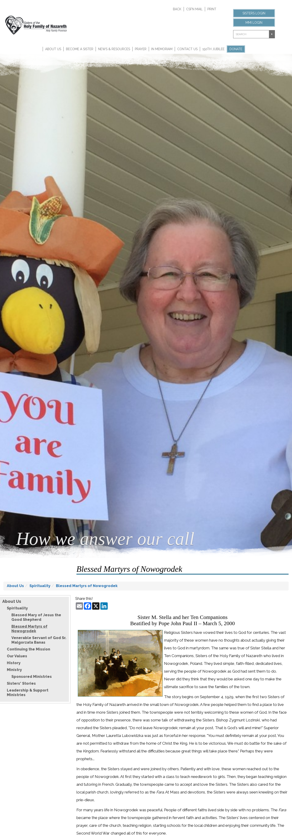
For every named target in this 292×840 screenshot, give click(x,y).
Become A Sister (79, 49)
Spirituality (39, 586)
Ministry (14, 670)
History (14, 663)
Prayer (140, 49)
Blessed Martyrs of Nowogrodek (86, 586)
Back (177, 9)
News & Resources (114, 49)
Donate (235, 49)
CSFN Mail (194, 9)
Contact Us (187, 49)
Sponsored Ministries (31, 676)
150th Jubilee (213, 49)
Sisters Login (253, 13)
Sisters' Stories (21, 683)
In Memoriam (161, 49)
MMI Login (253, 22)
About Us (53, 49)
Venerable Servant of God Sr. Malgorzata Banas (38, 640)
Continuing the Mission (28, 649)
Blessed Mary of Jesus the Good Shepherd (36, 617)
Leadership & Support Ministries (27, 692)
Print (211, 9)
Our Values (17, 656)
